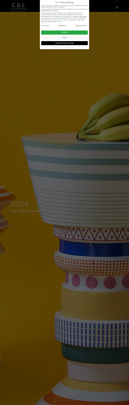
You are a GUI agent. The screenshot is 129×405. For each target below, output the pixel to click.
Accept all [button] (64, 32)
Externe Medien (81, 25)
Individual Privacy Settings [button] (64, 43)
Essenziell (45, 25)
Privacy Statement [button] (66, 47)
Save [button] (64, 38)
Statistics (62, 25)
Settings (59, 21)
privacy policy (63, 20)
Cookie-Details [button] (58, 47)
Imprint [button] (72, 47)
